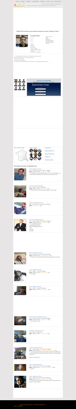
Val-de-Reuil (42, 255)
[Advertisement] (38, 19)
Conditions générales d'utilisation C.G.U (26, 404)
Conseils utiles (35, 1)
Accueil (17, 1)
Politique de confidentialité (39, 404)
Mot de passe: (40, 90)
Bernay (41, 222)
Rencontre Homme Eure (49, 153)
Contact (48, 1)
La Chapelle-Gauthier (44, 367)
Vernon (33, 205)
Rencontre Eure (48, 147)
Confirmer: (40, 92)
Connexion (28, 1)
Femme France (48, 156)
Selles (41, 188)
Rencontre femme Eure (49, 150)
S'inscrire (22, 1)
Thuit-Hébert (42, 379)
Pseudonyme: (40, 87)
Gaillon (41, 319)
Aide (52, 1)
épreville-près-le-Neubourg (45, 350)
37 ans (23, 47)
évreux (41, 171)
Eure (45, 171)
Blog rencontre (58, 1)
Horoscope (42, 1)
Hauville (41, 289)
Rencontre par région (49, 159)
